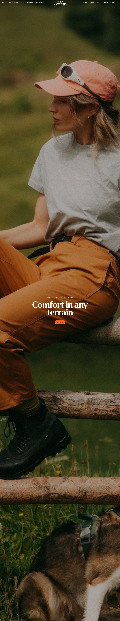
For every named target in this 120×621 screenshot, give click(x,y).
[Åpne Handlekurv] (116, 2)
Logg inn (99, 2)
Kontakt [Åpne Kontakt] (92, 2)
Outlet (85, 2)
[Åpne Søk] (113, 2)
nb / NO (107, 2)
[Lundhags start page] (60, 3)
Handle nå (60, 322)
